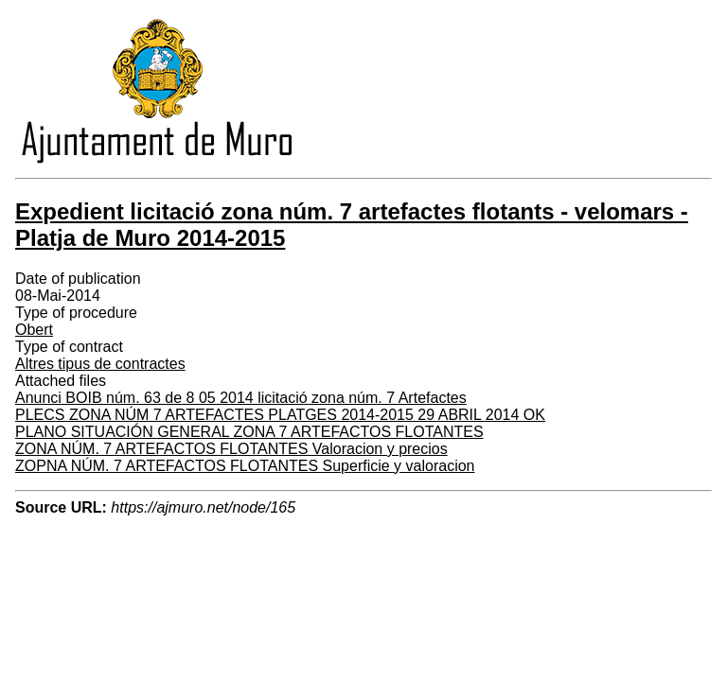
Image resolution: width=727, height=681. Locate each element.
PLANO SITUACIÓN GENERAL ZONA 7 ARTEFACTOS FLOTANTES (249, 432)
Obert (34, 330)
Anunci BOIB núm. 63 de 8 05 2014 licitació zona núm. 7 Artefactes (241, 398)
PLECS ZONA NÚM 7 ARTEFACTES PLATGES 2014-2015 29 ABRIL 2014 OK (280, 415)
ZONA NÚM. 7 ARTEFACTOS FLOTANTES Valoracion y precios (231, 449)
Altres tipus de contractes (100, 364)
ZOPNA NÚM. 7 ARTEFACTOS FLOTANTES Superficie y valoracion (244, 466)
